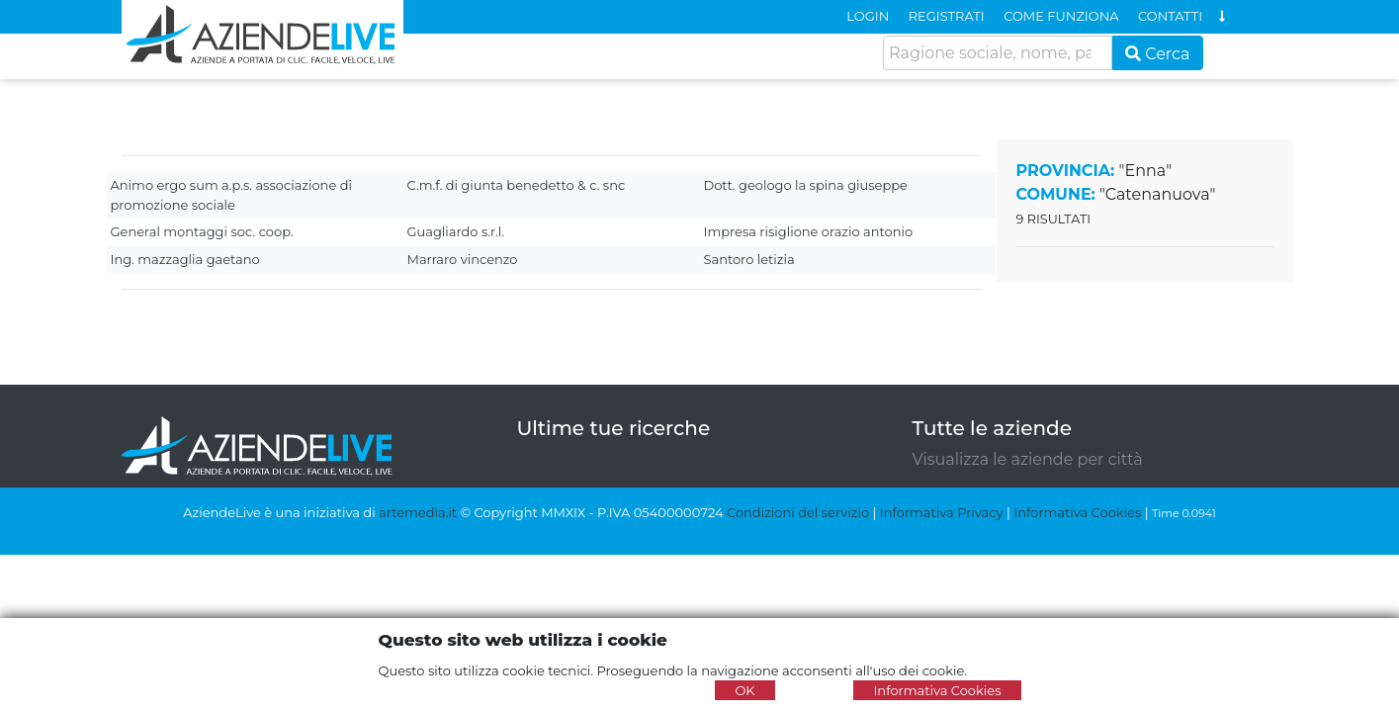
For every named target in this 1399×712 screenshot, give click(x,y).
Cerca (1157, 53)
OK (744, 690)
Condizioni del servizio (798, 512)
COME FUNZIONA (1061, 16)
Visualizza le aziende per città (1028, 459)
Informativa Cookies (1077, 512)
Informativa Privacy (942, 512)
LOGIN (867, 16)
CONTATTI (1170, 16)
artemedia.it (418, 512)
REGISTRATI (947, 16)
